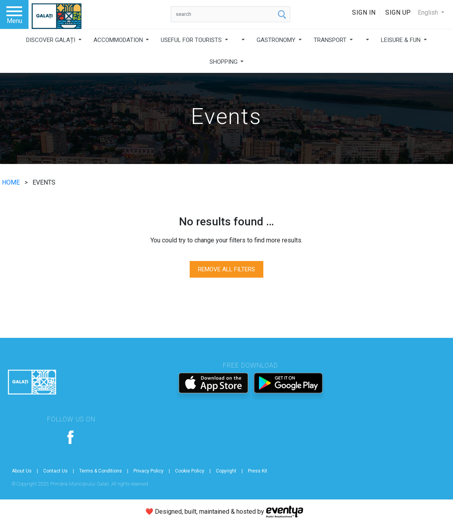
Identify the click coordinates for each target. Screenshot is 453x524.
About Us (22, 471)
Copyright (226, 471)
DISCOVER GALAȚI (51, 40)
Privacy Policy (148, 471)
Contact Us (55, 471)
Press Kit (257, 471)
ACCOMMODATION (119, 40)
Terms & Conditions (100, 471)
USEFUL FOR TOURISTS (192, 40)
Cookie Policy (189, 471)
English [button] (429, 12)
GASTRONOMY (277, 40)
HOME (11, 182)
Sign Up (398, 12)
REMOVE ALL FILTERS (226, 269)
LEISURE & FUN (401, 40)
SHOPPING (224, 61)
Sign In (364, 12)
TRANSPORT (331, 40)
